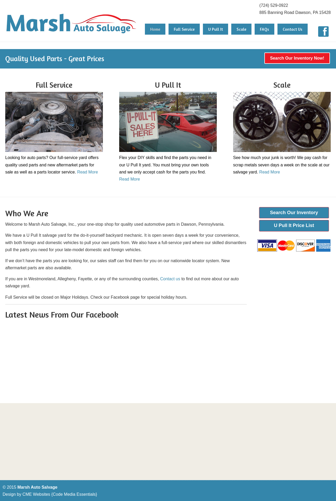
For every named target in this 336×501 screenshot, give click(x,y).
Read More (87, 172)
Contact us (170, 279)
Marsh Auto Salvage (71, 18)
